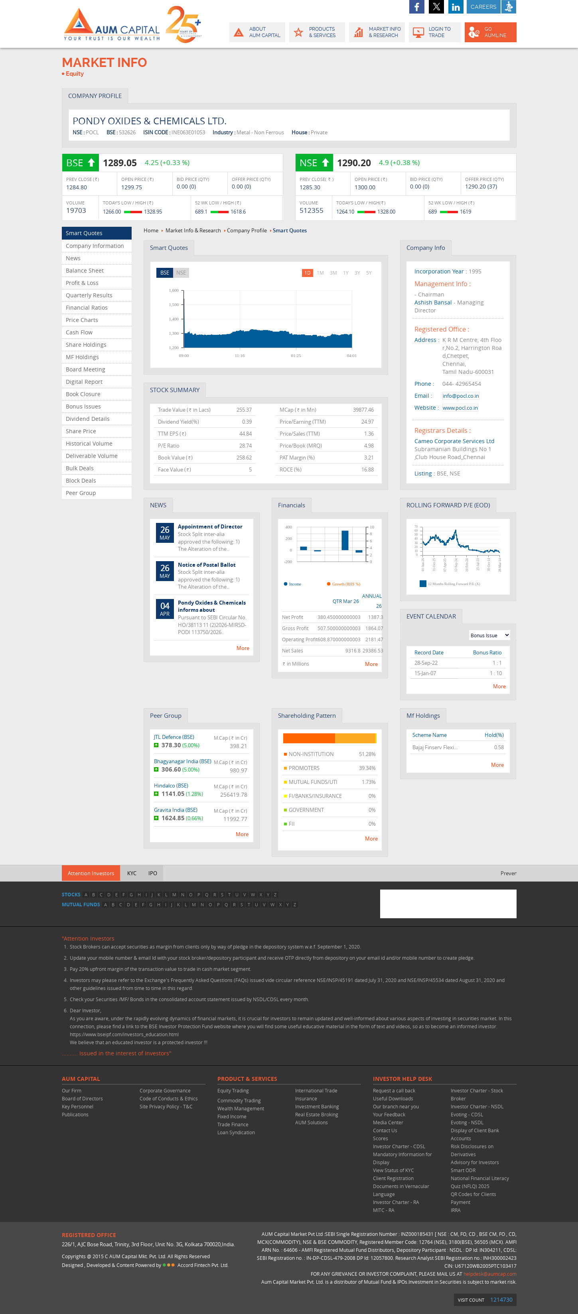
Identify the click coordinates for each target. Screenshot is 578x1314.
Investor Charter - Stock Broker (477, 1094)
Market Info (376, 32)
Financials (291, 505)
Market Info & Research (193, 230)
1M (320, 272)
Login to (435, 32)
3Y (357, 272)
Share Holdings (86, 344)
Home (151, 230)
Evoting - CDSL (467, 1114)
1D (307, 272)
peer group (165, 715)
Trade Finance (233, 1124)
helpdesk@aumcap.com (490, 1274)
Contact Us (385, 1130)
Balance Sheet (85, 270)
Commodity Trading (239, 1100)
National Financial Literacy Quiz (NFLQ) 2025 (480, 1182)
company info (425, 247)
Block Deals (81, 480)
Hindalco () (171, 785)
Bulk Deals (80, 468)
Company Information (95, 245)
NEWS (158, 505)
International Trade (316, 1090)
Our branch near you (396, 1106)
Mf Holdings (423, 715)
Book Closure (83, 394)
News (73, 258)
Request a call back (394, 1090)
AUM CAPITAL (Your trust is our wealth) (112, 24)
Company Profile (247, 230)
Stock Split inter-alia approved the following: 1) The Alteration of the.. (202, 537)
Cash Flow (79, 332)
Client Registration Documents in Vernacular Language (401, 1186)
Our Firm (71, 1090)
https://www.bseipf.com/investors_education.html (124, 1034)
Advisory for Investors (475, 1162)
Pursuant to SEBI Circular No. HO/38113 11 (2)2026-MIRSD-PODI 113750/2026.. (202, 617)
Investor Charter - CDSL (399, 1146)
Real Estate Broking (316, 1114)
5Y (369, 272)
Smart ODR (463, 1170)
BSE (164, 272)
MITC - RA (384, 1210)
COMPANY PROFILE (95, 96)
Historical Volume (89, 443)
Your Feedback (389, 1114)
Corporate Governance (165, 1090)
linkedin (456, 7)
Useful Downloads (393, 1098)
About (256, 32)
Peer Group (81, 493)
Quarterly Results (89, 295)
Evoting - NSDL (467, 1122)
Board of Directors (82, 1098)
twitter (436, 7)
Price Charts (82, 320)
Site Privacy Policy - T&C (166, 1106)
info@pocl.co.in (461, 395)
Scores (380, 1138)
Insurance (306, 1098)
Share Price (81, 431)
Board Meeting (85, 369)
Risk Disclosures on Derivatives (472, 1150)
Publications (75, 1114)
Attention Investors (91, 873)
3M (333, 272)
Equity (75, 73)
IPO (152, 873)
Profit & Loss (82, 283)
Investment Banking (317, 1106)
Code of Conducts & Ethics (169, 1098)
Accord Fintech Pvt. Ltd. (203, 1265)
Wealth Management (240, 1108)
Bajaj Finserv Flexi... (435, 747)
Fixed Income (232, 1116)
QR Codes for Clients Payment (473, 1198)
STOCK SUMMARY (174, 390)
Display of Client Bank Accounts (475, 1134)
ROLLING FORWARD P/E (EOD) (448, 505)
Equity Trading (233, 1090)
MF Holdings (82, 357)
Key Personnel (77, 1106)
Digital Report (84, 381)
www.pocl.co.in (460, 407)
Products (316, 32)
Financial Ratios (87, 307)
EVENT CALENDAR (431, 616)
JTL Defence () (174, 736)
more (243, 648)
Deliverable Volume (92, 456)
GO (490, 32)
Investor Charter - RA (396, 1202)
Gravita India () (175, 809)
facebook (416, 7)
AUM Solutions (311, 1122)
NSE (181, 272)
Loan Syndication (236, 1132)
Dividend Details (88, 418)
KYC (131, 873)
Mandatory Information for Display (402, 1158)
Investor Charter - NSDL (477, 1106)
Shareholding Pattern (307, 715)
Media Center (388, 1122)
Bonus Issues (83, 406)
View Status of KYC (393, 1170)
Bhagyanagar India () (182, 761)
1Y (346, 272)
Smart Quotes (84, 233)
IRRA (456, 1210)
